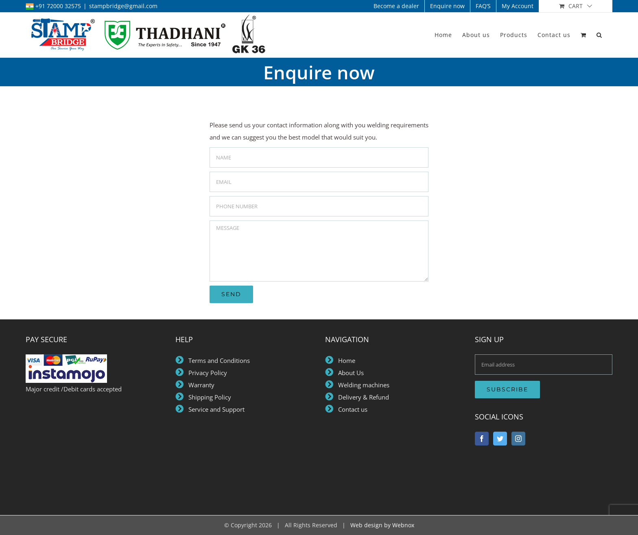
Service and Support (216, 409)
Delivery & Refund (362, 397)
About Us (349, 373)
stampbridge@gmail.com (123, 6)
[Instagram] (518, 438)
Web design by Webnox (382, 525)
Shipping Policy (209, 397)
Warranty (201, 385)
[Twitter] (500, 438)
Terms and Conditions (217, 360)
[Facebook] (482, 438)
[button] (599, 35)
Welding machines (362, 385)
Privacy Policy (206, 373)
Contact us (351, 409)
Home (344, 360)
